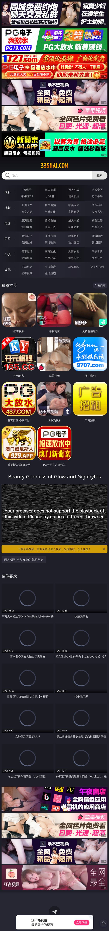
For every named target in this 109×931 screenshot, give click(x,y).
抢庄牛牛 (97, 196)
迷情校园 (26, 258)
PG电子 (27, 189)
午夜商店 (50, 266)
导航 (7, 269)
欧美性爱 (97, 220)
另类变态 (97, 227)
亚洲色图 (50, 236)
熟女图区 (73, 242)
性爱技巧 (97, 258)
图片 (7, 239)
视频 (7, 208)
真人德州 (50, 189)
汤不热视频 (97, 266)
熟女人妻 (26, 211)
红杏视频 (26, 273)
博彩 (7, 192)
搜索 (99, 175)
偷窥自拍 (26, 236)
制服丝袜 (26, 227)
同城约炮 (26, 266)
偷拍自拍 (50, 220)
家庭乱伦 (50, 251)
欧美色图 (73, 236)
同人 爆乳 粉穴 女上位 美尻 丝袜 (23, 559)
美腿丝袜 (26, 242)
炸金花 (50, 196)
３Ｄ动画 (97, 205)
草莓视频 (73, 266)
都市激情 (26, 251)
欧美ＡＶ (73, 205)
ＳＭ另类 (97, 211)
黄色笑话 (73, 258)
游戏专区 (97, 189)
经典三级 (50, 227)
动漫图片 (97, 236)
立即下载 (81, 922)
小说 (7, 254)
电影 (7, 223)
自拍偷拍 (50, 205)
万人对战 (73, 189)
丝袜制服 (50, 211)
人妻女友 (73, 251)
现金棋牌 (73, 196)
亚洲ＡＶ (26, 205)
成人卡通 (73, 220)
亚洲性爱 (26, 220)
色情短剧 (50, 273)
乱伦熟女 (73, 227)
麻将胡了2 (27, 196)
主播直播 (73, 211)
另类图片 (97, 242)
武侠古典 (97, 251)
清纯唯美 (50, 242)
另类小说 (50, 258)
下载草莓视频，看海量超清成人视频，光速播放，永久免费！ (61, 549)
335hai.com (54, 165)
